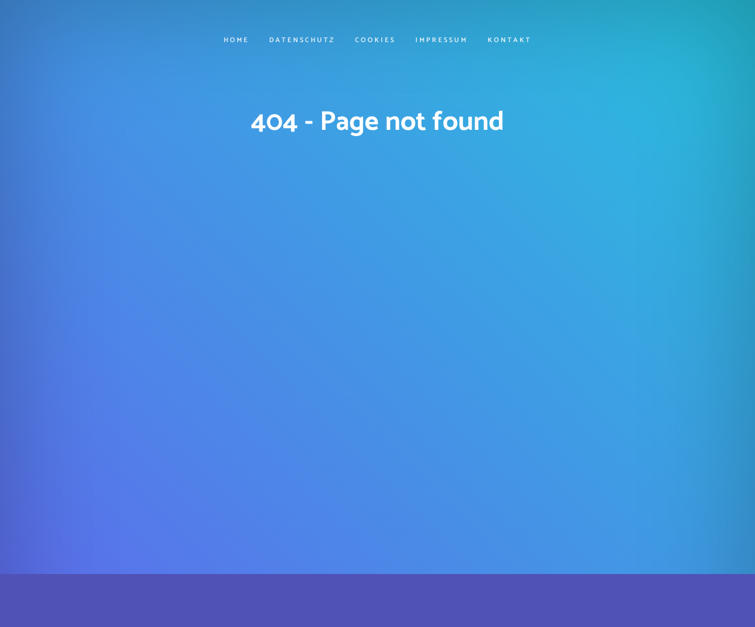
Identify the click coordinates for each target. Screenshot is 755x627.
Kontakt (509, 41)
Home (236, 41)
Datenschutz (302, 41)
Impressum (441, 41)
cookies (375, 41)
